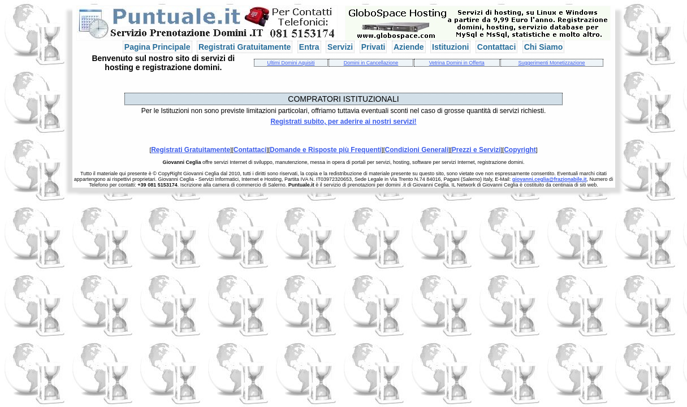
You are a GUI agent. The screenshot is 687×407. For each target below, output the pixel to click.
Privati (373, 46)
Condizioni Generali (417, 150)
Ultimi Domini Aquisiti (290, 63)
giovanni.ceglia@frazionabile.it (549, 179)
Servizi (340, 46)
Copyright (520, 150)
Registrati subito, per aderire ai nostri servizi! (343, 121)
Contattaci (496, 46)
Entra (309, 46)
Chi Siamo (543, 46)
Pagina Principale (157, 46)
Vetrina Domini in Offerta (457, 63)
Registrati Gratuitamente (244, 46)
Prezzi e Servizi (476, 150)
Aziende (409, 46)
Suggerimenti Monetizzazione (552, 63)
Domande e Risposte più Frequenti (326, 150)
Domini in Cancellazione (371, 63)
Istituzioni (450, 46)
